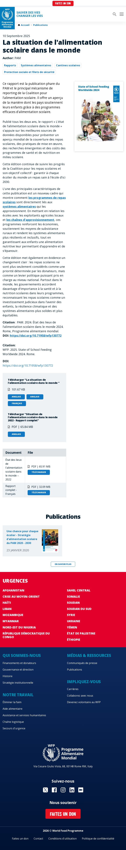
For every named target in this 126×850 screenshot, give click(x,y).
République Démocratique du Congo (26, 635)
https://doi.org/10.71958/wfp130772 (35, 335)
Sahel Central (78, 590)
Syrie (71, 615)
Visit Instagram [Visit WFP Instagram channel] (63, 789)
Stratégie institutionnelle (18, 682)
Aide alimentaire (12, 708)
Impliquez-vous (84, 681)
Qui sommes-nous (22, 655)
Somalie (73, 596)
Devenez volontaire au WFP (84, 702)
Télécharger (39, 472)
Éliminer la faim (12, 702)
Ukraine (73, 621)
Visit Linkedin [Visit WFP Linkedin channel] (71, 789)
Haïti (7, 603)
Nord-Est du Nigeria (19, 627)
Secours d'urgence (14, 728)
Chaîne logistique (13, 722)
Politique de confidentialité (98, 838)
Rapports (10, 65)
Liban (7, 609)
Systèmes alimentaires (36, 65)
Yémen (72, 627)
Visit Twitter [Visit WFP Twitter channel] (45, 789)
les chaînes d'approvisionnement (30, 220)
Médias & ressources (89, 655)
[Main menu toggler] (121, 14)
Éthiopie (73, 640)
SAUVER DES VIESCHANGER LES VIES (30, 14)
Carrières (72, 689)
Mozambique (13, 615)
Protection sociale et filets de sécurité (29, 72)
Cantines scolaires (68, 65)
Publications (40, 25)
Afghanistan (13, 590)
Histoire (7, 676)
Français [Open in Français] (17, 403)
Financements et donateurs (19, 663)
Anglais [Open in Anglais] (16, 396)
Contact (38, 838)
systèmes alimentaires (19, 206)
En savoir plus (63, 564)
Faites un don (63, 3)
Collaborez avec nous (80, 695)
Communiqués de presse (82, 663)
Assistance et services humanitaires (24, 715)
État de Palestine (81, 633)
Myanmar (11, 621)
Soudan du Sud (79, 609)
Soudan (73, 603)
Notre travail (18, 694)
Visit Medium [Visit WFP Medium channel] (80, 789)
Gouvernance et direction (18, 669)
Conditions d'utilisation (62, 838)
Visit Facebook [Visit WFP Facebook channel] (54, 789)
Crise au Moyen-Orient (21, 596)
